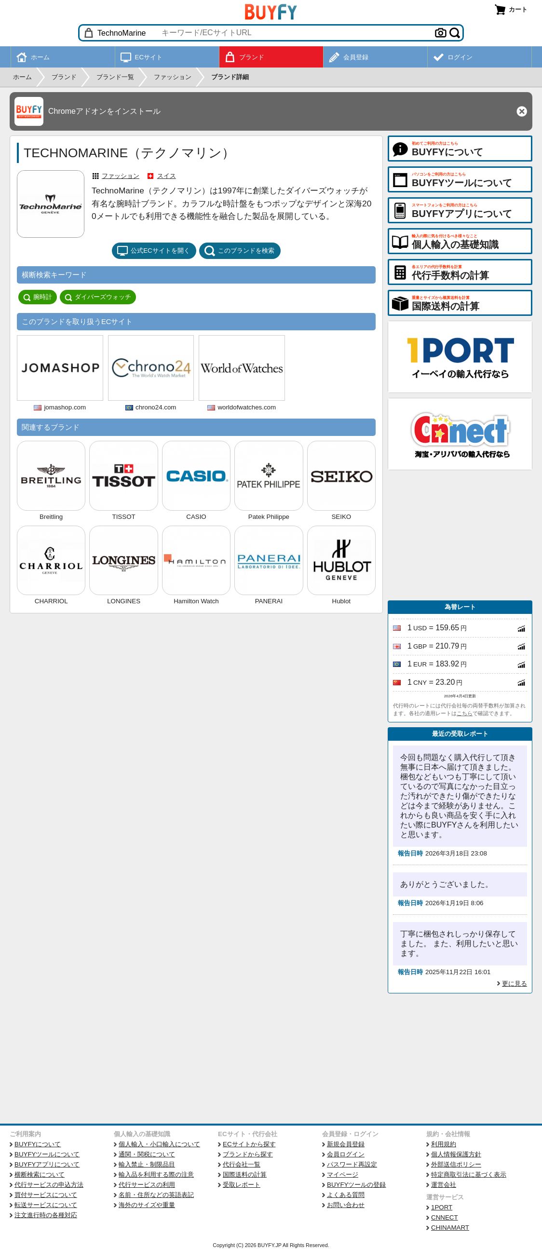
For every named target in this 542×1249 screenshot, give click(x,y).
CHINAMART (450, 1227)
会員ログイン (346, 1154)
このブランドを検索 (239, 251)
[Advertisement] (460, 535)
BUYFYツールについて (47, 1154)
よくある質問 (346, 1194)
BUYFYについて (37, 1144)
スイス (166, 175)
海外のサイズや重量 (147, 1204)
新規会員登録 (346, 1144)
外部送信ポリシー (456, 1164)
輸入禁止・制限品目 (147, 1164)
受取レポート (241, 1184)
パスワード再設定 (352, 1164)
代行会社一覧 (241, 1164)
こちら (465, 713)
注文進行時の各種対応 (45, 1215)
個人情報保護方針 (456, 1154)
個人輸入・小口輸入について (159, 1144)
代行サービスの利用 (147, 1184)
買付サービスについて (45, 1194)
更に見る (514, 983)
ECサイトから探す (249, 1144)
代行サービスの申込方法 (48, 1184)
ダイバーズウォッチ (98, 297)
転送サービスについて (45, 1204)
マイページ (342, 1174)
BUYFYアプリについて (47, 1164)
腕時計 (37, 297)
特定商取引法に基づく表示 (468, 1174)
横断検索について (39, 1174)
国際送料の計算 (245, 1174)
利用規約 (443, 1144)
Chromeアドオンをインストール (104, 111)
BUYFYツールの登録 (356, 1184)
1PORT (441, 1207)
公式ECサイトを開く (153, 251)
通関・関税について (147, 1154)
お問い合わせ (346, 1204)
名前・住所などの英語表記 (156, 1194)
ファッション (120, 175)
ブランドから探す (248, 1154)
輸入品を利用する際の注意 (156, 1174)
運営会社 (443, 1184)
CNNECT (444, 1217)
